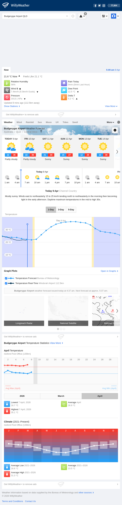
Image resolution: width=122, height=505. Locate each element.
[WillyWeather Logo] (17, 5)
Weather (8, 122)
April (99, 396)
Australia (8, 132)
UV (57, 122)
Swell (75, 122)
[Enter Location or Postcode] (39, 16)
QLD (18, 132)
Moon (49, 122)
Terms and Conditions (12, 501)
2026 (22, 396)
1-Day (51, 209)
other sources (85, 492)
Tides (65, 122)
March (61, 396)
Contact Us (30, 501)
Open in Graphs (108, 271)
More (109, 122)
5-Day (71, 209)
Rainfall (30, 122)
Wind (19, 122)
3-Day (61, 209)
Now (6, 70)
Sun (40, 122)
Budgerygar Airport (41, 131)
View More (110, 106)
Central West (30, 132)
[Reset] (67, 16)
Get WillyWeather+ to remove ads (22, 114)
